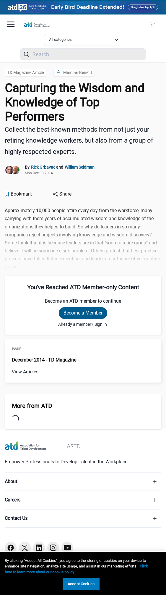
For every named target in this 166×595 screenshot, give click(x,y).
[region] (83, 573)
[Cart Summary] (154, 24)
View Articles (25, 372)
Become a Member (83, 313)
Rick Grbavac (43, 167)
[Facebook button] (11, 548)
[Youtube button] (67, 548)
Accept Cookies (81, 584)
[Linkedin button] (39, 548)
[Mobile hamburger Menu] (11, 24)
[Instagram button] (53, 548)
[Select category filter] (83, 40)
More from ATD (32, 405)
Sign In (101, 324)
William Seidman (80, 167)
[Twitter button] (25, 548)
